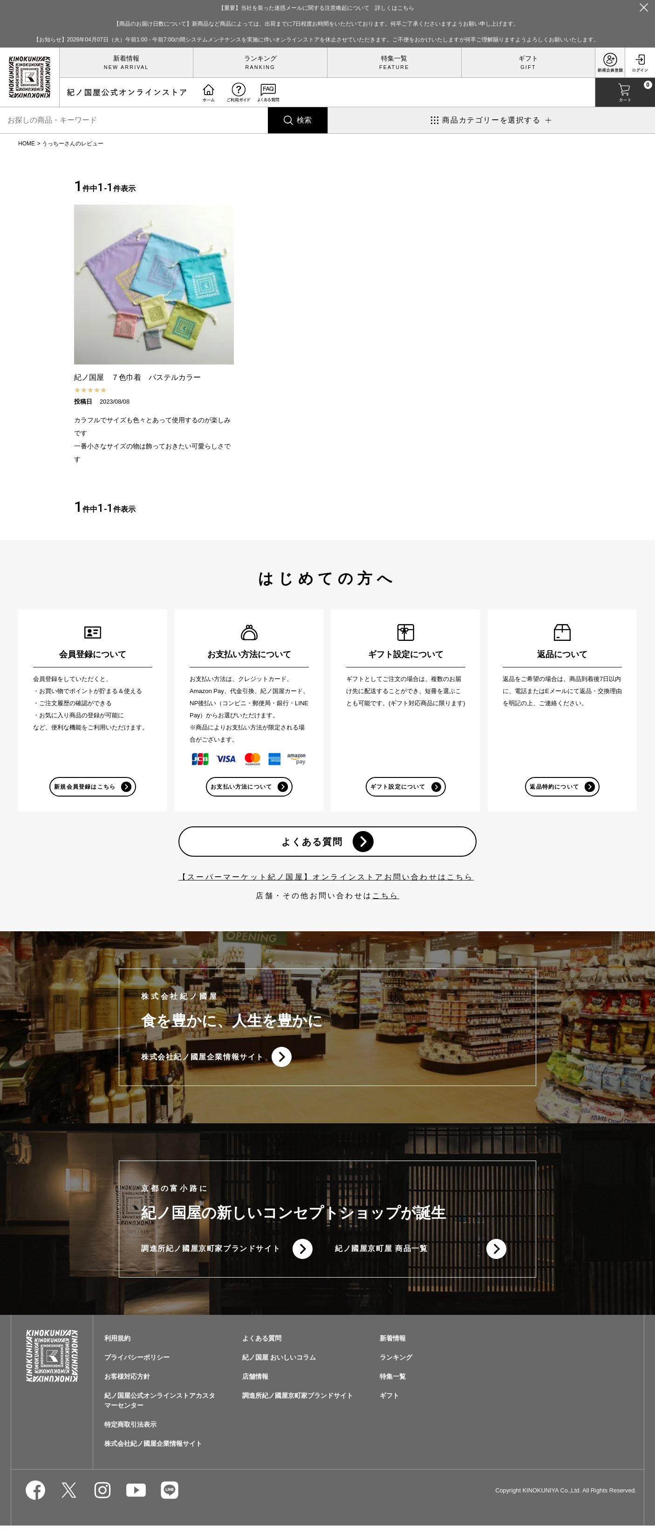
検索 (304, 120)
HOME (26, 143)
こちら (385, 899)
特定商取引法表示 (130, 1432)
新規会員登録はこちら (84, 787)
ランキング (260, 58)
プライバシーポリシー (137, 1364)
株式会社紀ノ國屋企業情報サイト (202, 1061)
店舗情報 (255, 1384)
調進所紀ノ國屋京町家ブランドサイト (210, 1255)
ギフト (528, 58)
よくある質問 (311, 844)
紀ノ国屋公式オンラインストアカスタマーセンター (159, 1407)
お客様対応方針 (127, 1384)
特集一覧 (394, 58)
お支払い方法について (241, 787)
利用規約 (117, 1345)
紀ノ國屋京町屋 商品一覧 (381, 1255)
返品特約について (554, 787)
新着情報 (126, 58)
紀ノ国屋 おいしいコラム (279, 1364)
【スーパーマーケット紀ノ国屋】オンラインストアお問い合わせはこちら (326, 880)
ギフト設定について (397, 787)
